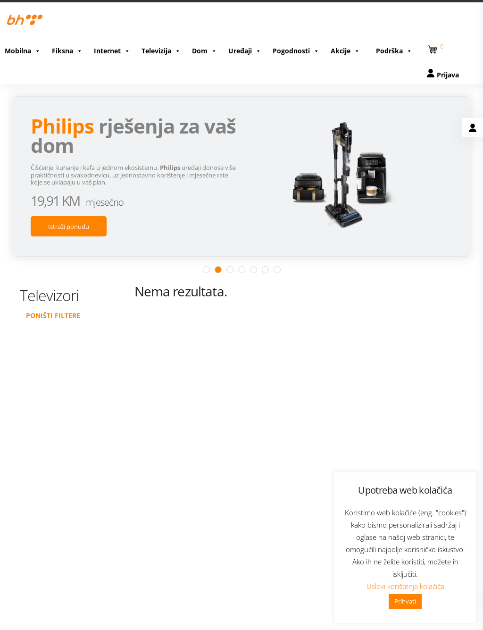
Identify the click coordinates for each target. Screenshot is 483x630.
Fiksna (67, 48)
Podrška (394, 48)
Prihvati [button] (405, 601)
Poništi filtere (53, 307)
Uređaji (244, 48)
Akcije (345, 48)
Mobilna (23, 48)
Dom (204, 48)
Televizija (161, 48)
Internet (112, 48)
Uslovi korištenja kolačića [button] (405, 586)
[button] (434, 45)
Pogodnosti (296, 48)
